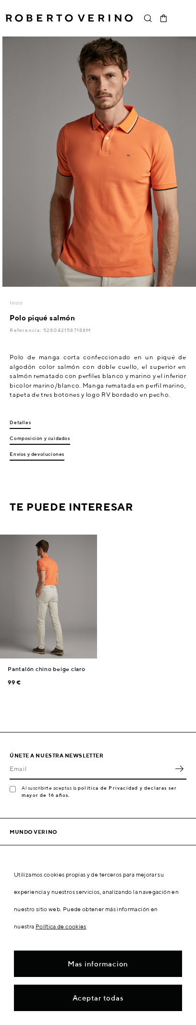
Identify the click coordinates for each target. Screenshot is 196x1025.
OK (179, 769)
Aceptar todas (98, 998)
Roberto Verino (69, 18)
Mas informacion (98, 964)
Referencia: (26, 330)
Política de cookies (61, 926)
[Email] (91, 769)
